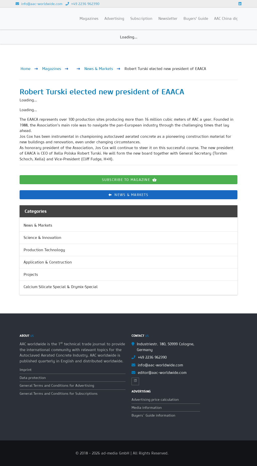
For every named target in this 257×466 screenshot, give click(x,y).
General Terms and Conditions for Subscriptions (59, 393)
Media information (147, 407)
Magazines (51, 68)
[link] (128, 225)
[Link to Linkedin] (239, 4)
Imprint (26, 369)
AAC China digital (229, 18)
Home (25, 68)
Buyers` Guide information (153, 415)
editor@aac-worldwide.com (162, 372)
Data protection (33, 377)
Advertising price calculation (155, 399)
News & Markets (98, 68)
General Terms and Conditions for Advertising (57, 385)
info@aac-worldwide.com (39, 4)
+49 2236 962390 (82, 4)
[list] (128, 256)
